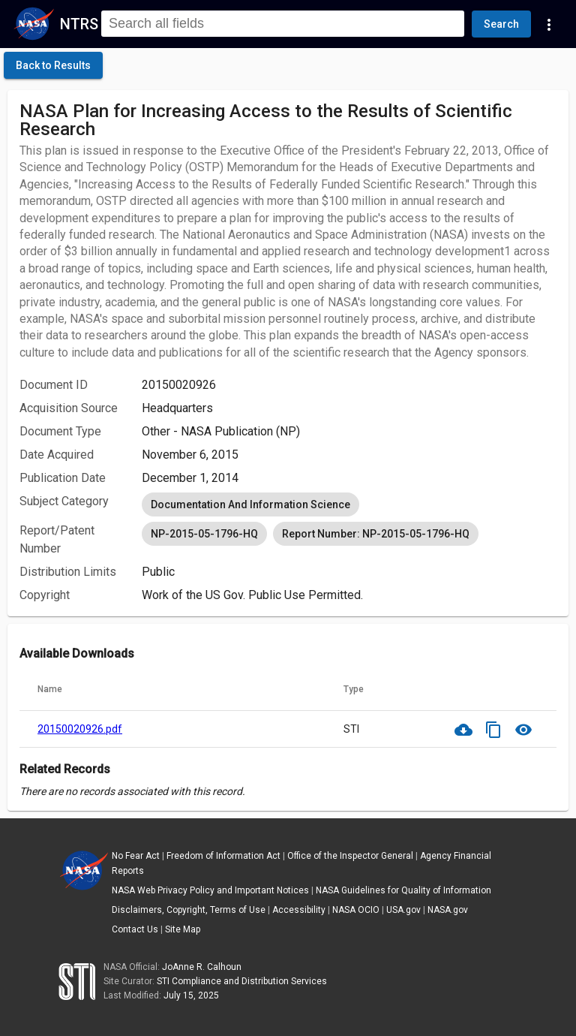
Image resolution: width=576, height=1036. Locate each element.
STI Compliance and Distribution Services (242, 981)
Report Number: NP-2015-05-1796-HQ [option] (375, 534)
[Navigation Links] (549, 24)
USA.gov (403, 910)
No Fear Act (136, 856)
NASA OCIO (356, 910)
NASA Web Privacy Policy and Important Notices (210, 890)
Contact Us (135, 929)
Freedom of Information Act (223, 856)
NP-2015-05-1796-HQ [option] (204, 534)
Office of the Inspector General (350, 856)
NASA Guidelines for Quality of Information (403, 890)
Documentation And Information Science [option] (250, 504)
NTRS (79, 24)
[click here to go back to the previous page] (53, 65)
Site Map (182, 929)
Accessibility (299, 910)
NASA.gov (448, 910)
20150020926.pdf (80, 729)
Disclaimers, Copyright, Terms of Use (189, 910)
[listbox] (349, 504)
